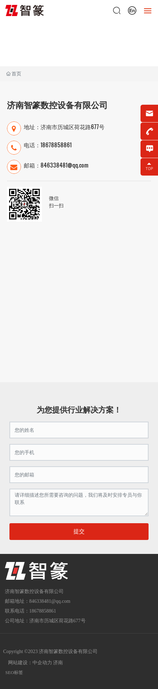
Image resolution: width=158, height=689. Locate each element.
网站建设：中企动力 (30, 662)
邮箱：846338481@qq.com (56, 165)
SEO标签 (14, 672)
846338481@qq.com (50, 601)
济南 (58, 662)
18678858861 (56, 145)
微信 (54, 197)
